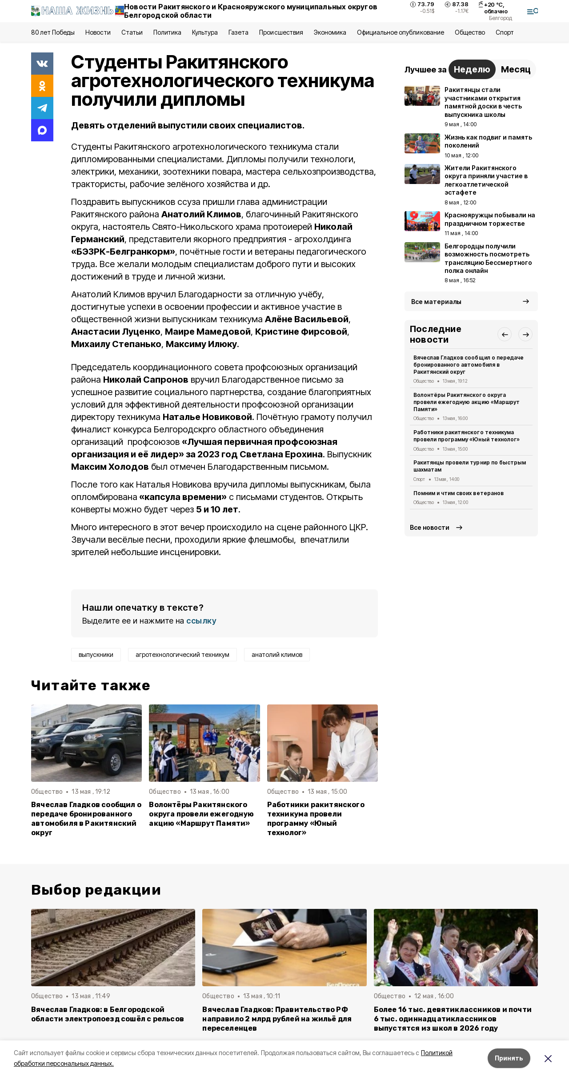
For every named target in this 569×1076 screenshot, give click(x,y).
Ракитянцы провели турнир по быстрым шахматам (469, 466)
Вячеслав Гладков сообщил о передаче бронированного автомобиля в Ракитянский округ (86, 818)
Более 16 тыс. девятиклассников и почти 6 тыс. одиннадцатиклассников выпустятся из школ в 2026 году (453, 1018)
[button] (504, 334)
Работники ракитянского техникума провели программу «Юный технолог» (316, 818)
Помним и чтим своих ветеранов (458, 493)
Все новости (429, 527)
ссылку (201, 620)
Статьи (132, 32)
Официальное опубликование (400, 32)
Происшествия (281, 32)
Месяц (516, 69)
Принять (509, 1058)
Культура (205, 32)
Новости (97, 32)
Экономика (330, 32)
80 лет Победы (53, 32)
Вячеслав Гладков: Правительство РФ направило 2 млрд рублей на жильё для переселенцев (277, 1018)
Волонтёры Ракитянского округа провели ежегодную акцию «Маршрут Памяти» (201, 814)
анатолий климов (277, 654)
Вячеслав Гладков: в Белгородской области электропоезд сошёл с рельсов (107, 1014)
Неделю (472, 69)
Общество (470, 32)
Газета (238, 32)
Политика (167, 32)
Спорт (505, 32)
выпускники (96, 654)
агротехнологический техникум (182, 654)
